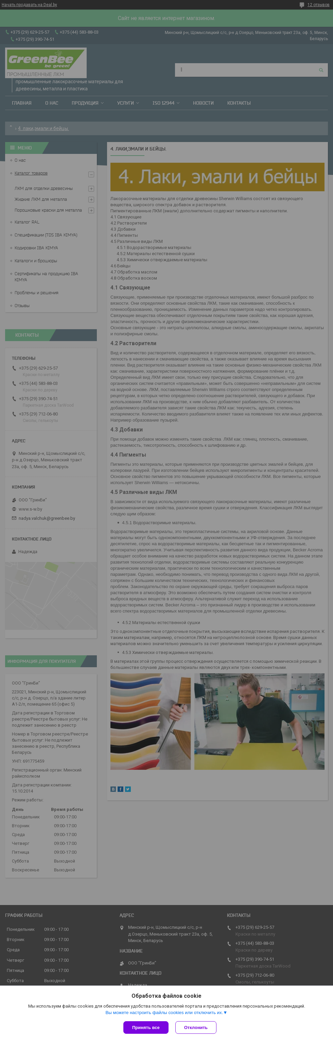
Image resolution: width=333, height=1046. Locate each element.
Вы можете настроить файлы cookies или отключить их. (164, 1012)
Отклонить (196, 1027)
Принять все (146, 1027)
